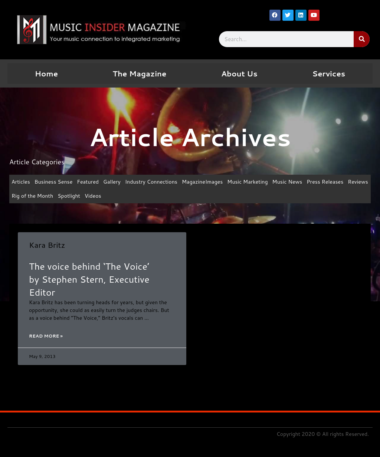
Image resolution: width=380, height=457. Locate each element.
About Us (239, 73)
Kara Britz (47, 245)
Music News (301, 182)
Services (328, 73)
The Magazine (140, 73)
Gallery (117, 182)
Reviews (22, 197)
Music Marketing (259, 182)
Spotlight (97, 197)
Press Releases (340, 182)
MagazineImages (211, 182)
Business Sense (56, 182)
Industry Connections (158, 182)
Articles (21, 182)
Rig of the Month (59, 197)
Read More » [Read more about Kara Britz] (46, 338)
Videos (122, 197)
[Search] (362, 39)
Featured (91, 182)
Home (46, 73)
